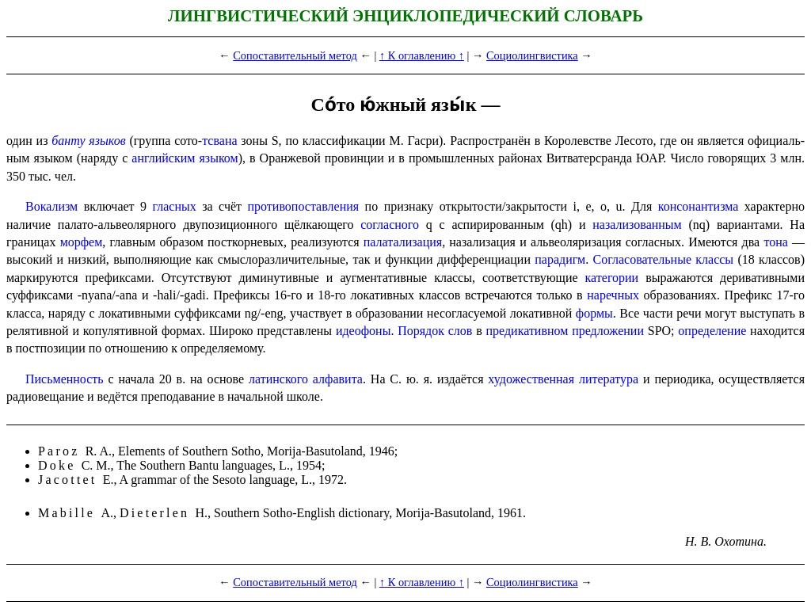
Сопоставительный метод (295, 55)
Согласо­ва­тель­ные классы (663, 259)
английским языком (184, 158)
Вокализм (51, 206)
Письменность (64, 379)
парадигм (560, 259)
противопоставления (304, 206)
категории (612, 277)
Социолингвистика (532, 55)
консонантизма (698, 206)
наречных (613, 295)
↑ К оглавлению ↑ (421, 55)
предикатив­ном (527, 330)
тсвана (219, 140)
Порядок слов (435, 330)
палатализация (403, 242)
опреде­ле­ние (712, 330)
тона (775, 242)
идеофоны (363, 330)
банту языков (88, 140)
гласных (174, 206)
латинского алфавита (306, 379)
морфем (81, 242)
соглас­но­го (389, 224)
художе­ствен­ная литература (563, 379)
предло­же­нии (608, 330)
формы (594, 313)
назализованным (636, 224)
